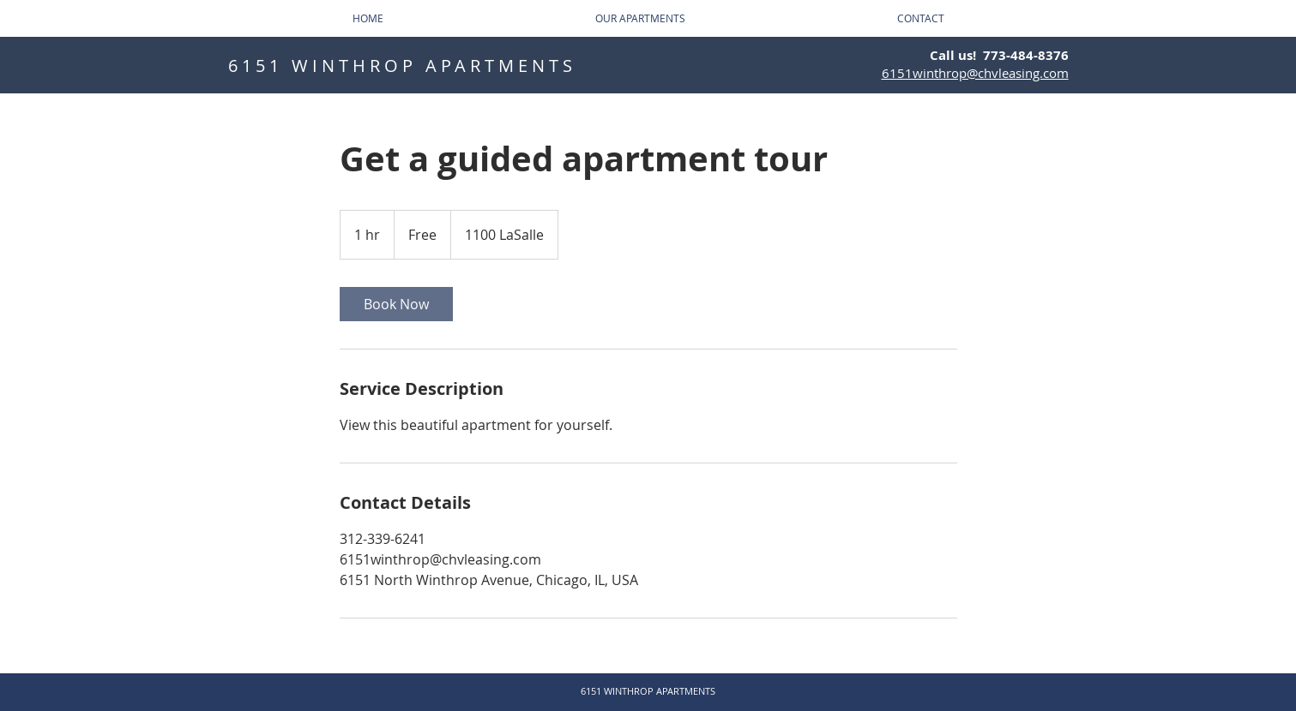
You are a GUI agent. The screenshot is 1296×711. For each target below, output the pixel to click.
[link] (396, 304)
